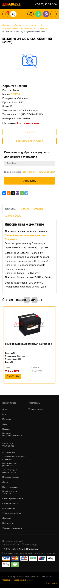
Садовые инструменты (12, 528)
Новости (6, 429)
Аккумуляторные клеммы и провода (13, 458)
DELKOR (15, 94)
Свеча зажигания (10, 503)
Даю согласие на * (29, 172)
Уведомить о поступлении (29, 140)
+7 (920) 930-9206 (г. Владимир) (20, 549)
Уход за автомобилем (12, 513)
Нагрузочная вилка (10, 487)
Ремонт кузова (8, 508)
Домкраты (6, 518)
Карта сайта (51, 583)
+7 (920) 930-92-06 (46, 4)
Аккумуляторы (8, 452)
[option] (29, 61)
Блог (4, 414)
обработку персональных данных (38, 172)
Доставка (10, 208)
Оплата (25, 208)
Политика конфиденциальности (12, 434)
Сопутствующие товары (12, 498)
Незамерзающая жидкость (9, 492)
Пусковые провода (10, 477)
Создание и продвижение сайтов (17, 580)
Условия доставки (36, 409)
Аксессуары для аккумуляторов (9, 471)
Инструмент (7, 523)
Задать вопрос (13, 216)
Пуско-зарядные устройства (9, 464)
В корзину (13, 376)
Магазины (6, 419)
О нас (4, 424)
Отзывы (38, 208)
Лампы (5, 482)
